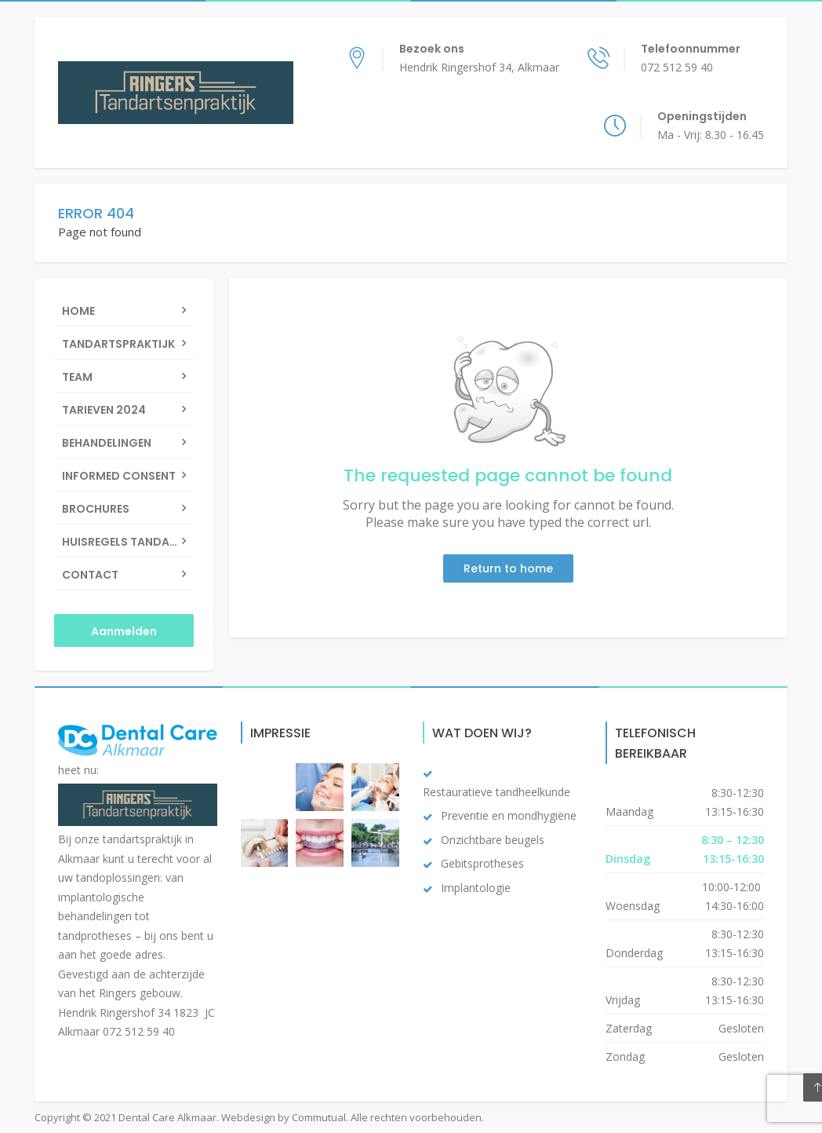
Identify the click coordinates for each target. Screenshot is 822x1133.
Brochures (95, 509)
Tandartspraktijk (118, 344)
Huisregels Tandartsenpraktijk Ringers (128, 542)
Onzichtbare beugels (492, 839)
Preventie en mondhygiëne (508, 815)
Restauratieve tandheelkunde (496, 791)
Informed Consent (119, 476)
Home (78, 311)
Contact (90, 575)
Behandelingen (106, 443)
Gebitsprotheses (482, 863)
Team (77, 377)
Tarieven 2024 (104, 410)
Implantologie (476, 887)
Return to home (508, 568)
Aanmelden (124, 631)
